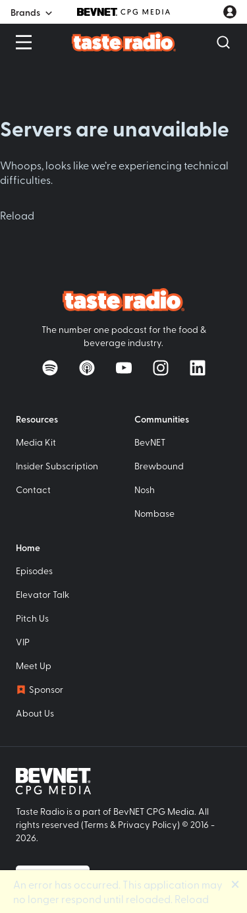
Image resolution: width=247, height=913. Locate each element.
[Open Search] (223, 42)
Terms (96, 824)
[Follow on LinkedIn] (198, 368)
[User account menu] (229, 11)
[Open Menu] (24, 42)
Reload (17, 215)
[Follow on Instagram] (161, 368)
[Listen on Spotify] (50, 368)
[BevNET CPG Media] (123, 12)
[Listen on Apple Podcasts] (87, 368)
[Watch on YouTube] (124, 368)
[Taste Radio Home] (123, 41)
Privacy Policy (147, 824)
